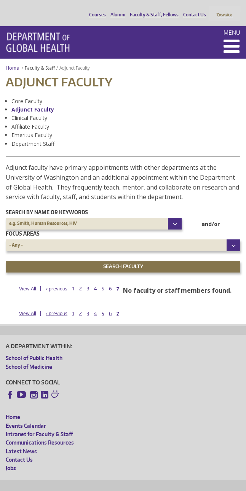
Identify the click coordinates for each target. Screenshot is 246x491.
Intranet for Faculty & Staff (39, 424)
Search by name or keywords (47, 202)
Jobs (11, 458)
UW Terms (137, 484)
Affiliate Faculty (30, 116)
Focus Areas (23, 223)
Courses (95, 8)
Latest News (21, 441)
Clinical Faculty (29, 108)
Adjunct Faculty (32, 99)
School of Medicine (29, 356)
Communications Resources (40, 432)
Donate (224, 8)
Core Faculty (26, 90)
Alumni (116, 8)
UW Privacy (106, 484)
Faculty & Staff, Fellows (152, 8)
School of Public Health (34, 348)
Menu (232, 22)
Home (12, 57)
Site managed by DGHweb (182, 484)
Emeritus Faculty (31, 125)
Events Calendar (26, 415)
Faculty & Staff (40, 57)
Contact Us (192, 8)
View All (27, 278)
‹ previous (56, 278)
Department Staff (32, 133)
